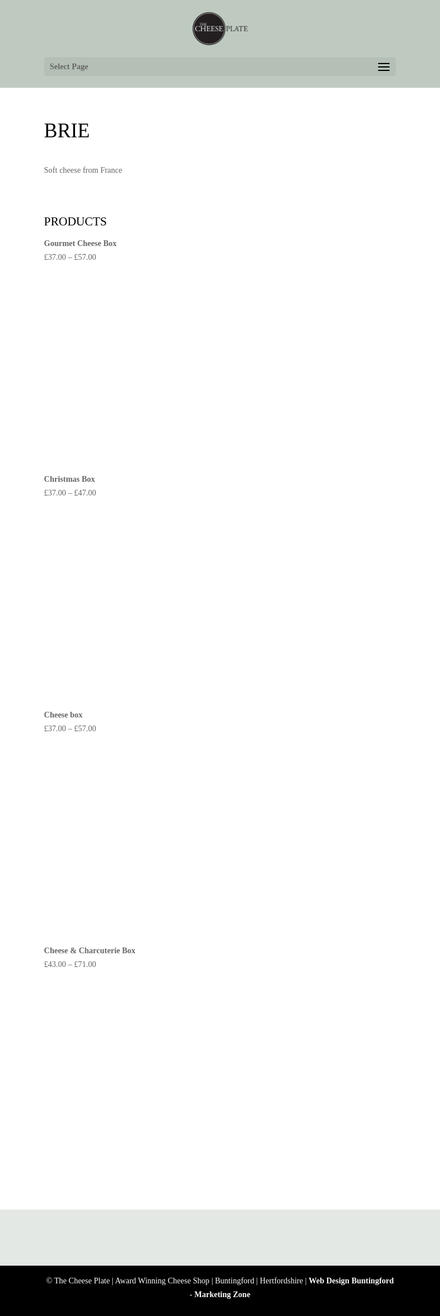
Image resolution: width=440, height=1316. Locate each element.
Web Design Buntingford (351, 1281)
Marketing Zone (222, 1294)
